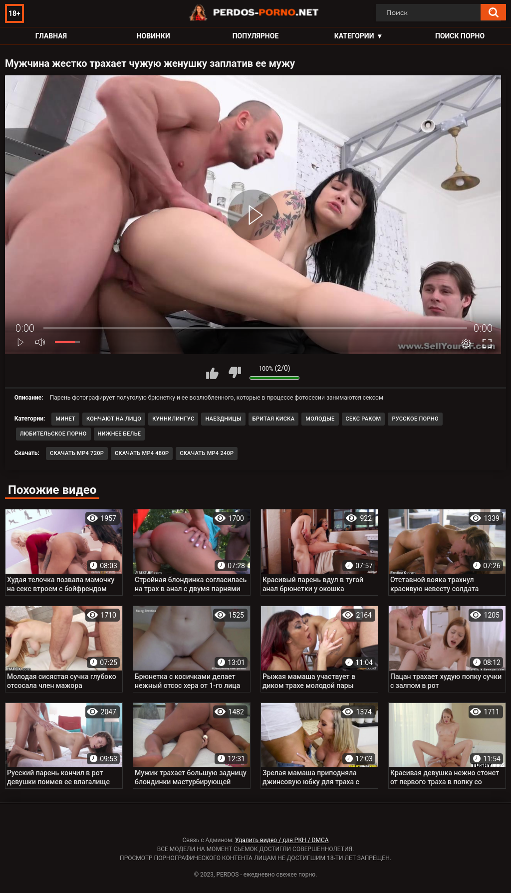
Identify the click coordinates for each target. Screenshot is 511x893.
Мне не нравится (235, 373)
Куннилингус (173, 419)
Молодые (319, 419)
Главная (51, 36)
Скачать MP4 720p (77, 453)
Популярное (256, 36)
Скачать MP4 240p (207, 453)
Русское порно (415, 419)
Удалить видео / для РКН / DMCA (282, 840)
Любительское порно (53, 434)
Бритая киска (274, 419)
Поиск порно (460, 36)
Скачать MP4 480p (142, 453)
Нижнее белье (119, 434)
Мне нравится (212, 373)
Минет (65, 419)
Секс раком (363, 419)
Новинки (153, 36)
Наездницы (223, 419)
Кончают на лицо (113, 419)
